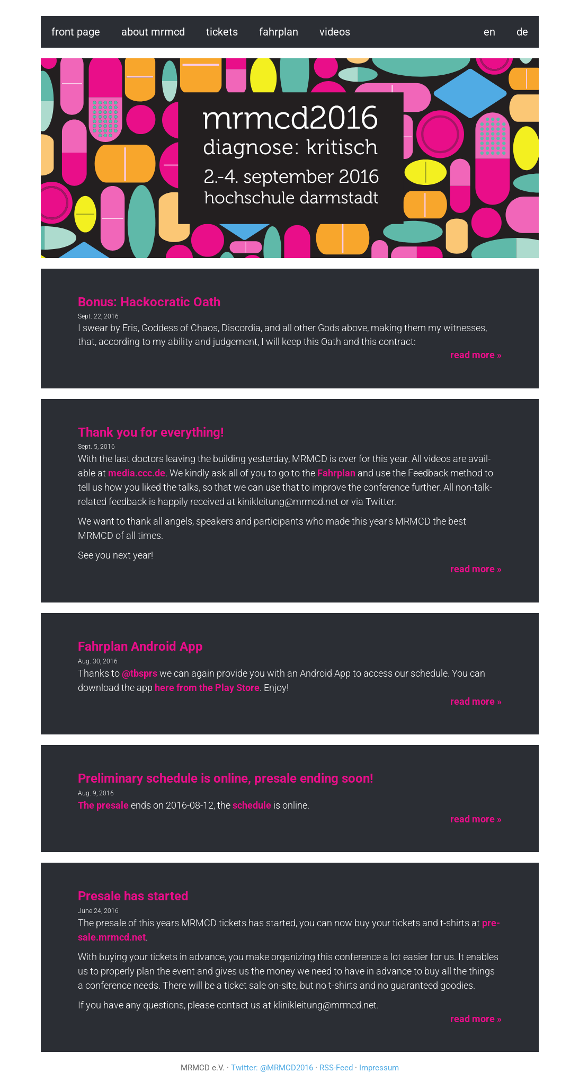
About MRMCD (153, 31)
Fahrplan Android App (140, 646)
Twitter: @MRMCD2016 (272, 1068)
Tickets (222, 31)
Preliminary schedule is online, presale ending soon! (225, 778)
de (522, 31)
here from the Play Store (207, 687)
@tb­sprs (139, 673)
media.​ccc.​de (136, 472)
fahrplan (278, 31)
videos (334, 31)
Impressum (379, 1068)
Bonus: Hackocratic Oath (149, 302)
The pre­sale (103, 805)
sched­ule (252, 805)
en (489, 31)
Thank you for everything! (151, 432)
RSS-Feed (336, 1068)
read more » (476, 354)
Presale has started (133, 896)
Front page (75, 31)
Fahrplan (336, 472)
